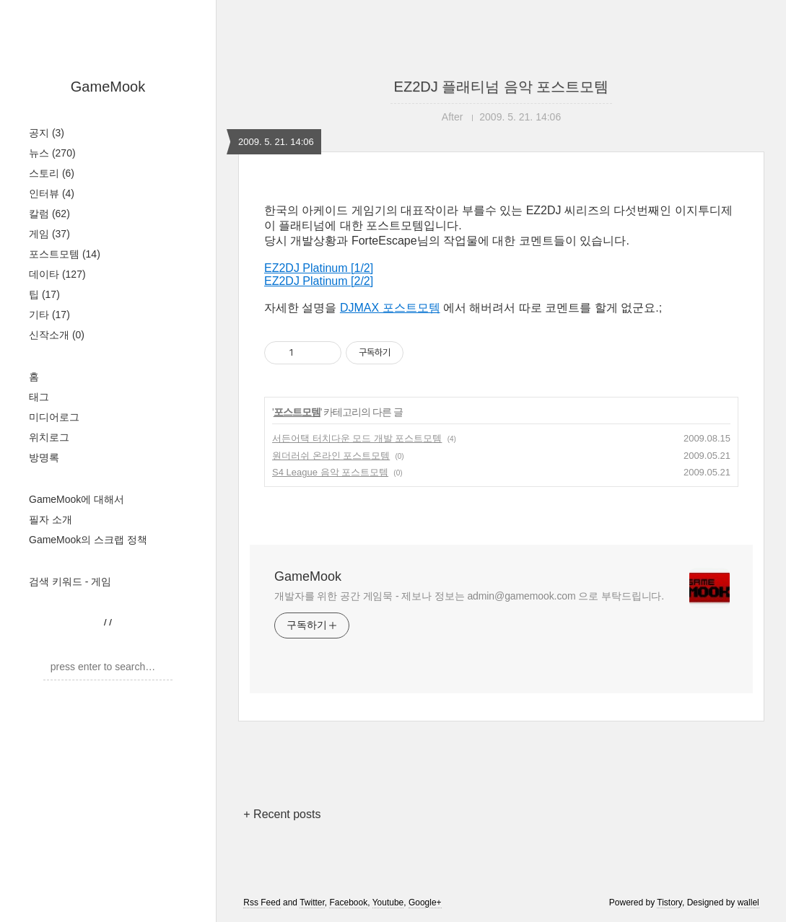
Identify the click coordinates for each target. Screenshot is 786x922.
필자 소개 (50, 519)
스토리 (51, 173)
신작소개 (56, 335)
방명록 (44, 457)
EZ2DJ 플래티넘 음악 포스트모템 (501, 87)
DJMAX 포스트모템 (390, 308)
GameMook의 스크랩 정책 (88, 539)
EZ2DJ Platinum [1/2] (318, 268)
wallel (748, 902)
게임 (49, 234)
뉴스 (52, 153)
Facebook (348, 902)
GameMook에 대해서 (76, 499)
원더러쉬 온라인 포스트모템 (331, 455)
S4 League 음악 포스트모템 (330, 472)
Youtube (388, 902)
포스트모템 (64, 254)
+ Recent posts (281, 814)
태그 (39, 397)
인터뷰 (51, 193)
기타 (49, 314)
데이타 (57, 274)
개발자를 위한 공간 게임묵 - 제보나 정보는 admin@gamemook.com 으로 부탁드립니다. (469, 596)
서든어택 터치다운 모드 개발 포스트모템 (357, 438)
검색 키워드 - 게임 (70, 581)
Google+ (425, 902)
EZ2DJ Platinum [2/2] (318, 281)
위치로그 (49, 437)
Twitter (312, 902)
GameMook (108, 87)
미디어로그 (54, 417)
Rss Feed (261, 902)
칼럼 (49, 213)
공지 (46, 133)
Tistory (669, 902)
